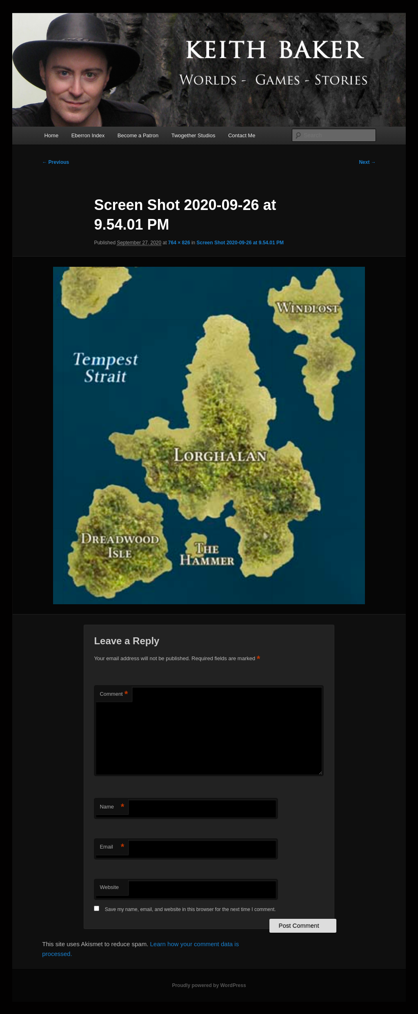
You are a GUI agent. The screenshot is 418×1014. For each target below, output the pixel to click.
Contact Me (241, 135)
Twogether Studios (193, 135)
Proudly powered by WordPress (209, 985)
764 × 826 (179, 243)
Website (109, 887)
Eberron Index (88, 135)
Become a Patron (138, 135)
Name (112, 807)
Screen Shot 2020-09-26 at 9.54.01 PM (240, 243)
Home (51, 135)
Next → (367, 162)
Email (112, 847)
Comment (114, 694)
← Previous (55, 162)
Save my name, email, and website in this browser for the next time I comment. (190, 909)
